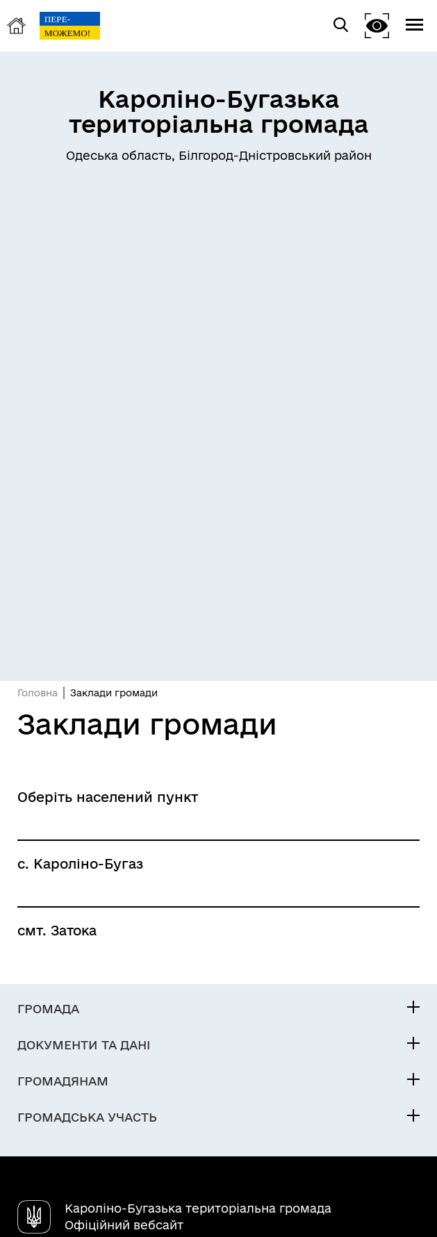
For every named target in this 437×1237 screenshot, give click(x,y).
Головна (37, 692)
